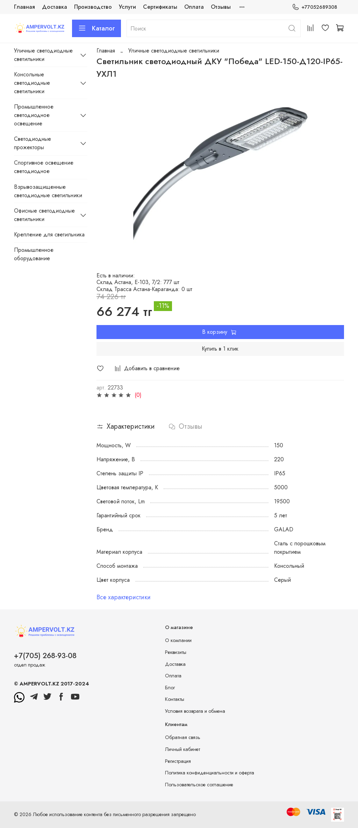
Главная (24, 7)
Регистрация (178, 761)
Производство (93, 7)
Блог (170, 687)
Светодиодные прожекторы (32, 143)
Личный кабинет (182, 749)
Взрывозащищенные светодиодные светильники (48, 191)
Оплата (194, 7)
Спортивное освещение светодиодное (43, 167)
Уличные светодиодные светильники (173, 51)
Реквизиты (175, 652)
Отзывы (221, 7)
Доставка (54, 7)
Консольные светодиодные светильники (32, 82)
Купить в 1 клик (220, 349)
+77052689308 (314, 7)
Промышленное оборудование (33, 254)
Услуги (127, 7)
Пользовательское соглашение (199, 784)
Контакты (174, 699)
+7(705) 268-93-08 (45, 655)
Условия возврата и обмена (195, 711)
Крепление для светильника (49, 234)
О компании (178, 640)
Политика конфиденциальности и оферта (209, 772)
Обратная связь (182, 737)
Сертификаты (160, 7)
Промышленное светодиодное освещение (33, 115)
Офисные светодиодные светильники (44, 215)
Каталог (96, 28)
